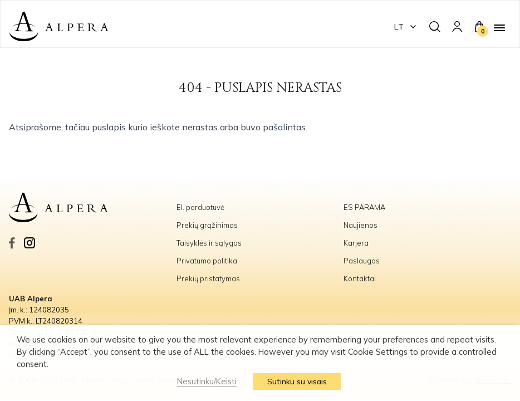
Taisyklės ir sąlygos (209, 242)
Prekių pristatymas (208, 278)
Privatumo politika (206, 260)
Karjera (356, 242)
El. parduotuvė (200, 207)
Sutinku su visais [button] (297, 381)
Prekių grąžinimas (207, 225)
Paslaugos (362, 260)
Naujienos (360, 225)
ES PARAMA (365, 207)
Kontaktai (360, 278)
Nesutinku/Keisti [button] (207, 381)
